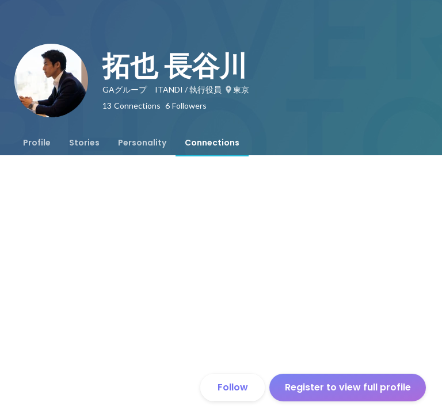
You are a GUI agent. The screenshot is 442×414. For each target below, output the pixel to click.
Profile (37, 142)
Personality (142, 142)
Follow (233, 387)
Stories (84, 142)
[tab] (37, 142)
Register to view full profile (348, 387)
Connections (212, 142)
